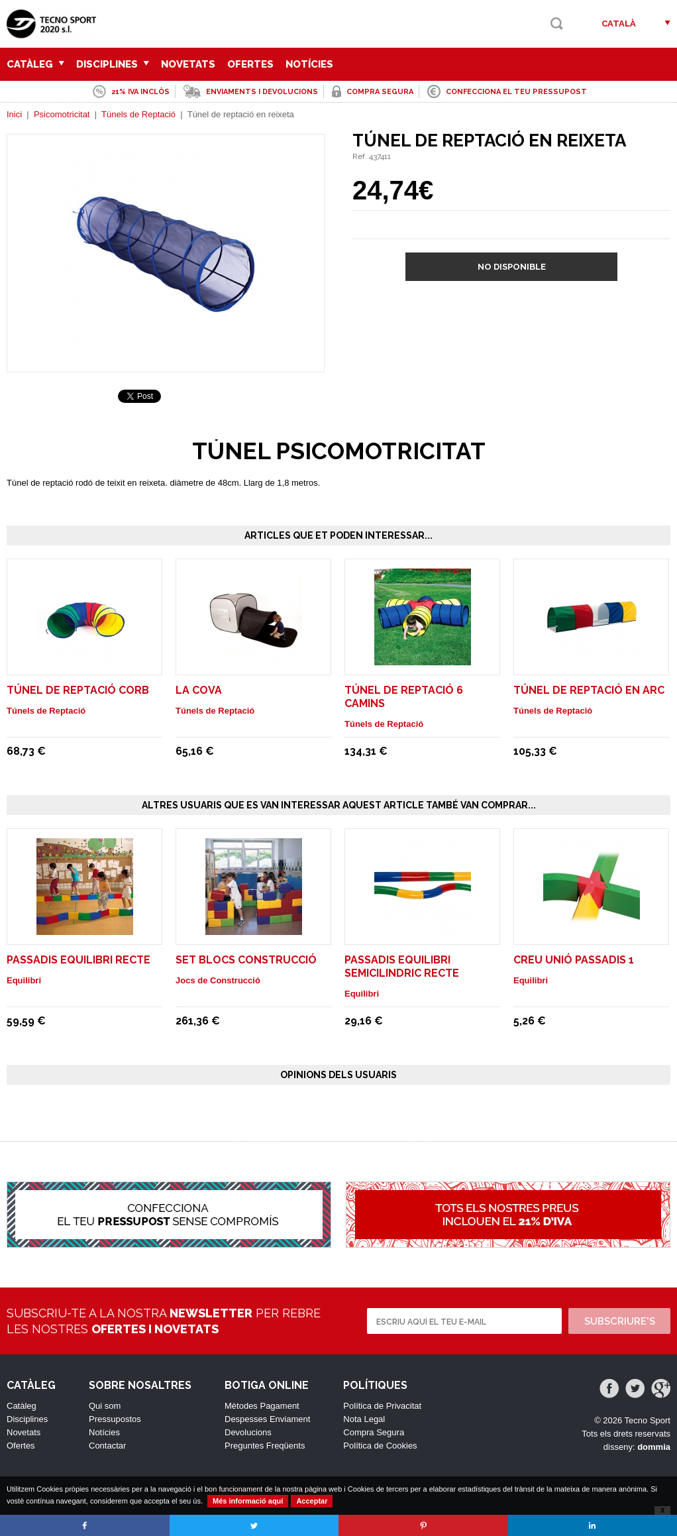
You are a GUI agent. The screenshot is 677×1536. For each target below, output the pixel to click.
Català (618, 23)
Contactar (107, 1446)
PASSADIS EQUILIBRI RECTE (78, 960)
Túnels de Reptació (138, 114)
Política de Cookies (380, 1446)
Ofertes (250, 64)
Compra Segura (373, 1432)
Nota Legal (364, 1419)
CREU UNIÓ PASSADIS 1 (573, 960)
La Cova (199, 690)
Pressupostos (115, 1419)
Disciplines (112, 64)
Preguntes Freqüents (265, 1446)
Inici (14, 114)
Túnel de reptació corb (78, 690)
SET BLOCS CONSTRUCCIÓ (246, 960)
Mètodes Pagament (262, 1406)
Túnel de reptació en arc (588, 690)
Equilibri (24, 980)
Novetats (188, 64)
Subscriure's (619, 1321)
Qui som (105, 1406)
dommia (653, 1447)
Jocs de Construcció (218, 980)
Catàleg (35, 64)
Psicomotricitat (62, 114)
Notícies (309, 64)
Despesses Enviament (267, 1419)
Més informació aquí (248, 1501)
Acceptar (311, 1501)
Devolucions (248, 1432)
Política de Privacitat (382, 1406)
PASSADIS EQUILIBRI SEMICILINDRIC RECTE (401, 966)
